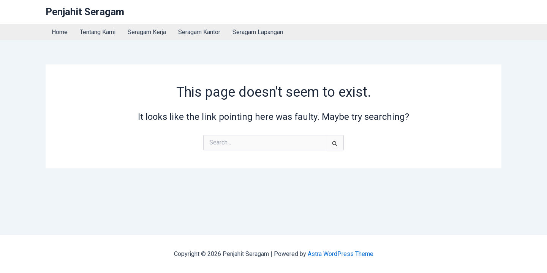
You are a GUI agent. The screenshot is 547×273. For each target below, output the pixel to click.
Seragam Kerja (147, 32)
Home (60, 32)
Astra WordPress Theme (340, 253)
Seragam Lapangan (257, 32)
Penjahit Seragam (85, 11)
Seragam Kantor (199, 32)
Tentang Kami (97, 32)
